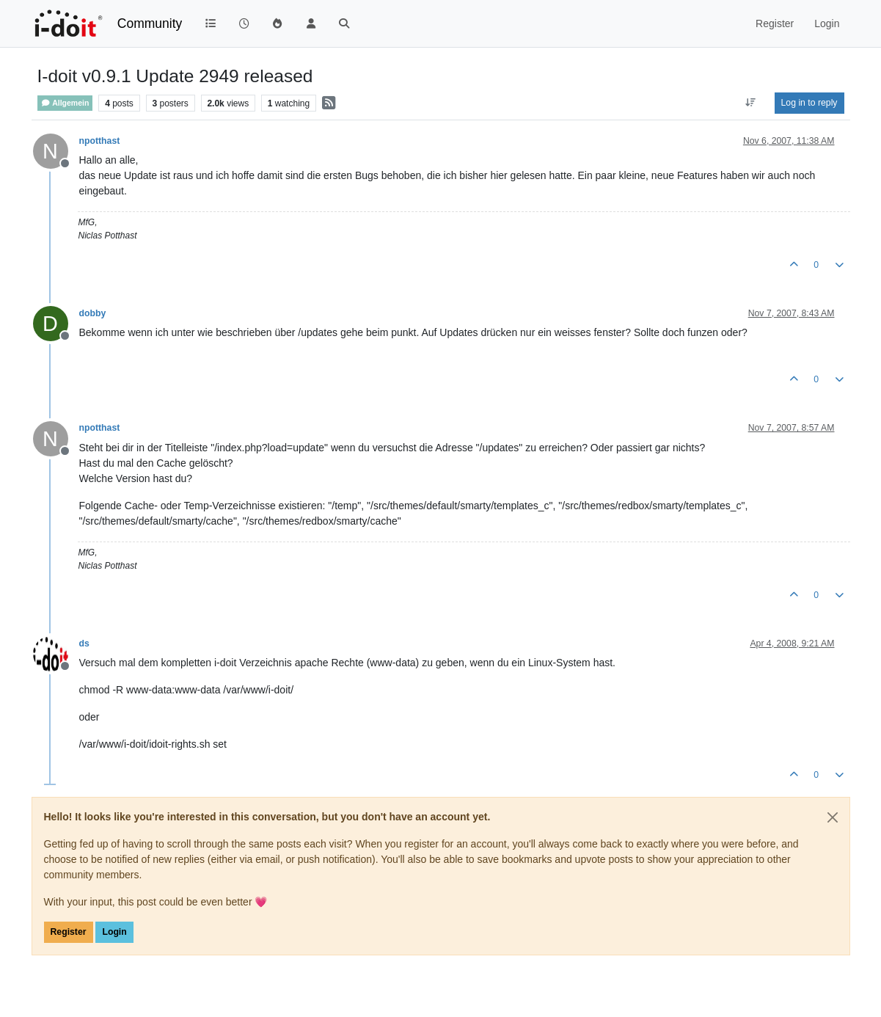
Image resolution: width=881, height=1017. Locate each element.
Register (69, 932)
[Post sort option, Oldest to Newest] (750, 102)
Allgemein (65, 103)
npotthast (99, 141)
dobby (92, 313)
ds (84, 643)
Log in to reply (809, 103)
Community (150, 23)
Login (114, 932)
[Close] (832, 817)
